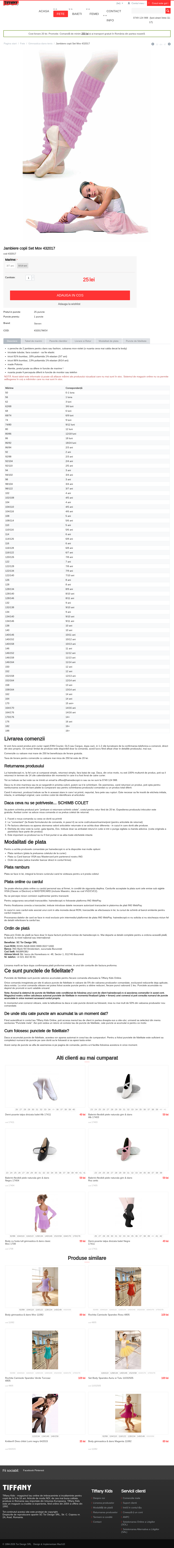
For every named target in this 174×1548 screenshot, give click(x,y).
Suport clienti (130, 1502)
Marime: (10, 259)
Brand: (7, 323)
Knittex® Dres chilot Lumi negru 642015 (26, 1441)
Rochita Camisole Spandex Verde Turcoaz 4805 (27, 1379)
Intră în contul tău (132, 1507)
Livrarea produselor (103, 1502)
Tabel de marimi (33, 341)
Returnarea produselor (105, 1512)
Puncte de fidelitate (136, 341)
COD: (6, 330)
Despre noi (99, 1498)
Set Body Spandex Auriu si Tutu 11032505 (110, 1378)
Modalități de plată (103, 1507)
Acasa (44, 11)
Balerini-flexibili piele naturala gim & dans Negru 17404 (27, 1179)
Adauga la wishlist (69, 303)
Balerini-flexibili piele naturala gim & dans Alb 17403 (110, 1116)
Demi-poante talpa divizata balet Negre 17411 (109, 1242)
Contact (114, 11)
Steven (37, 323)
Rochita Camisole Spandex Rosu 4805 (109, 1314)
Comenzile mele (131, 1498)
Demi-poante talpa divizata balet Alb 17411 (28, 1114)
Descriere (12, 341)
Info (110, 20)
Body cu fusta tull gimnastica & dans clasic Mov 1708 (27, 1242)
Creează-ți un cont (133, 1512)
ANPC (126, 1517)
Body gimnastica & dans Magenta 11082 (110, 1441)
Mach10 (61, 1544)
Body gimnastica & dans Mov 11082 (24, 1314)
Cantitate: (10, 277)
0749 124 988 (140, 17)
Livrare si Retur (83, 341)
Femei (94, 14)
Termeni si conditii (102, 1517)
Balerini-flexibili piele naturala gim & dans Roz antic (110, 1179)
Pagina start (10, 43)
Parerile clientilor (58, 341)
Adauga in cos (70, 295)
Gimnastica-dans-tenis (40, 43)
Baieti (77, 14)
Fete (61, 14)
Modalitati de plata (108, 341)
